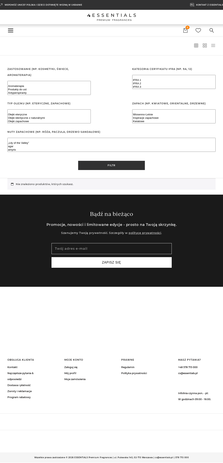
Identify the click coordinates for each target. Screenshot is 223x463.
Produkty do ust (49, 89)
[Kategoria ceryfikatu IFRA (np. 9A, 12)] (174, 82)
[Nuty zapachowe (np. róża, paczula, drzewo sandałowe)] (111, 145)
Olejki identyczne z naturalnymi (49, 118)
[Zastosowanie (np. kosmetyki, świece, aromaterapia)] (49, 88)
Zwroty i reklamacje (19, 391)
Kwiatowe (173, 121)
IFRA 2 (173, 83)
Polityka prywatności (134, 373)
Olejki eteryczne (49, 114)
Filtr (111, 165)
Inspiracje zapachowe (173, 118)
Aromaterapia (49, 86)
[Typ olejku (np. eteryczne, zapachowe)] (49, 116)
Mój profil (70, 373)
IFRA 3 (173, 87)
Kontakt (12, 367)
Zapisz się (111, 262)
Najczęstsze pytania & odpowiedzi (20, 376)
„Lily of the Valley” (111, 143)
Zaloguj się (70, 367)
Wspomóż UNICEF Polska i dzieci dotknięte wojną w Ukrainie (43, 5)
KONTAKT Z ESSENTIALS (209, 5)
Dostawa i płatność (19, 385)
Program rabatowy (19, 397)
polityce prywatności (145, 233)
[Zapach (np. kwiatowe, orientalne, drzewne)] (174, 116)
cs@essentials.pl (188, 373)
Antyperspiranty (49, 93)
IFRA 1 (173, 80)
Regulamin (127, 367)
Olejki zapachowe (49, 121)
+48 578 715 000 (188, 367)
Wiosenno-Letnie (173, 114)
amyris (111, 150)
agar (111, 146)
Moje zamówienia (75, 379)
